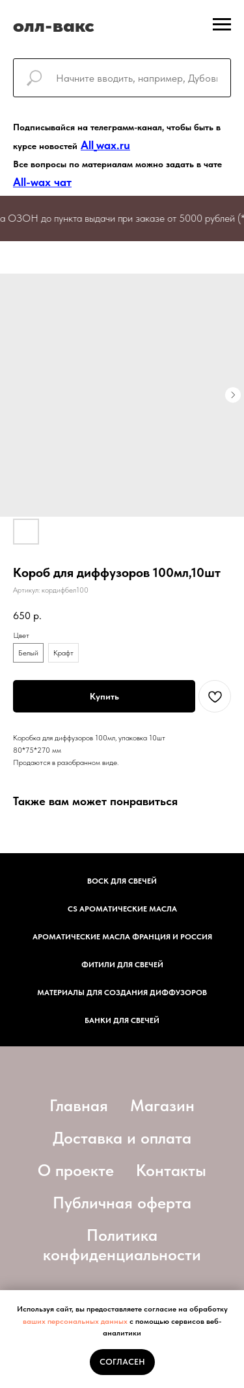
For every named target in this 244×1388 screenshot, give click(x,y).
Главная (78, 1105)
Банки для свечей (122, 1020)
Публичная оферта (122, 1202)
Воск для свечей (122, 881)
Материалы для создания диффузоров (122, 992)
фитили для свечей (122, 964)
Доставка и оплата (122, 1137)
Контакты (171, 1170)
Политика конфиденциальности (122, 1244)
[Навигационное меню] (222, 24)
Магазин (162, 1105)
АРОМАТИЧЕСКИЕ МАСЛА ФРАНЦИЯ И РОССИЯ (122, 936)
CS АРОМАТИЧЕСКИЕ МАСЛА (122, 908)
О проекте (76, 1170)
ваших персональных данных (75, 1321)
